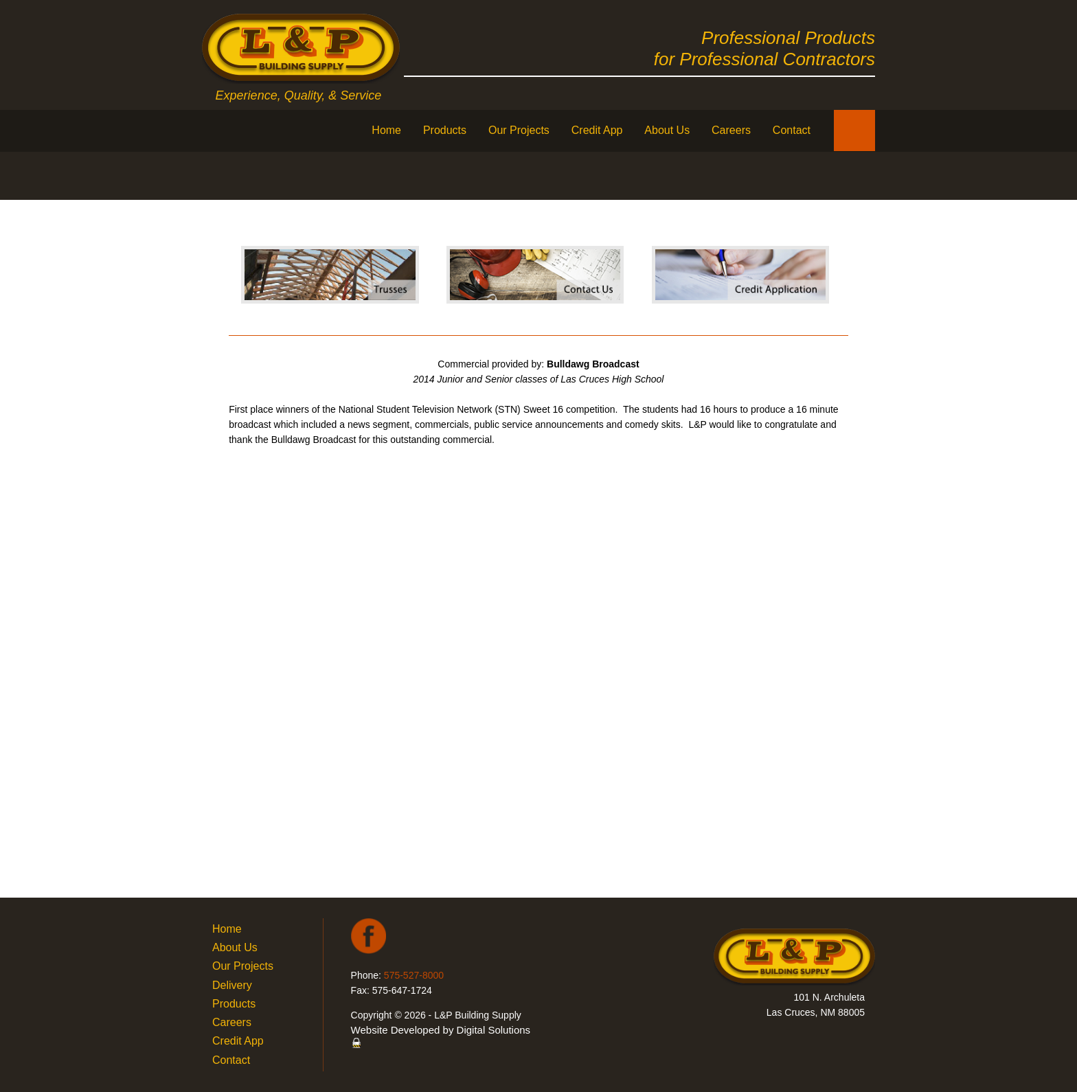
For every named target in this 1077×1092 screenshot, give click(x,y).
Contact (791, 130)
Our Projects (518, 130)
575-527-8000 (414, 975)
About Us (667, 130)
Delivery (232, 985)
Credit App (597, 130)
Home (386, 130)
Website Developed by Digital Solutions (441, 1030)
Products (444, 130)
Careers (731, 130)
